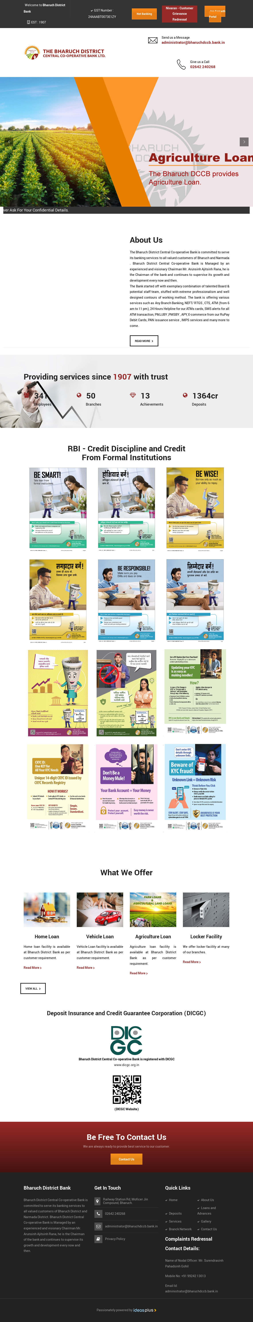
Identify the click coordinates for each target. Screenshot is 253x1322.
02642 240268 (202, 67)
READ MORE (142, 341)
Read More (33, 967)
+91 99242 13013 (193, 1276)
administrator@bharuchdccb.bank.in (193, 42)
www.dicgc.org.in (126, 1065)
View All (31, 989)
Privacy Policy (115, 1239)
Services (175, 1221)
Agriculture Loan (153, 937)
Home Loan (47, 937)
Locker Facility (206, 937)
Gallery (206, 1221)
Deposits (175, 1213)
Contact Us (126, 1159)
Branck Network (180, 1229)
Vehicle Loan (100, 937)
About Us (207, 1200)
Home (173, 1200)
